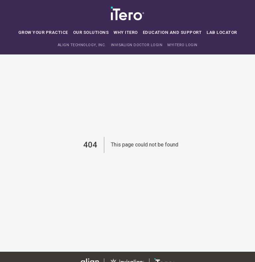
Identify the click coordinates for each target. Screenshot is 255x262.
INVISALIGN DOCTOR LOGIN (137, 45)
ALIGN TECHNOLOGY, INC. (82, 45)
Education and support (172, 32)
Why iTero (126, 32)
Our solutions (91, 32)
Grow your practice (43, 32)
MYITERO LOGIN (182, 45)
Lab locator (222, 32)
